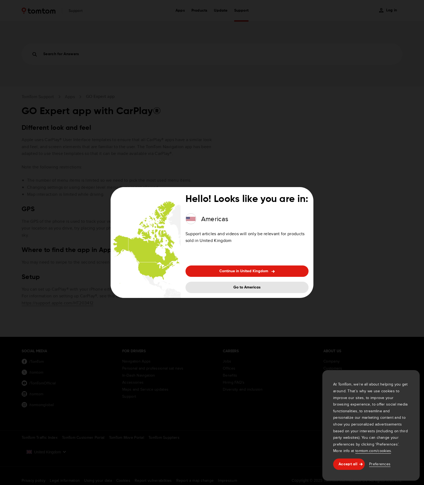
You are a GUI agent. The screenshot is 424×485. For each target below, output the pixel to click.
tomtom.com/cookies (373, 450)
